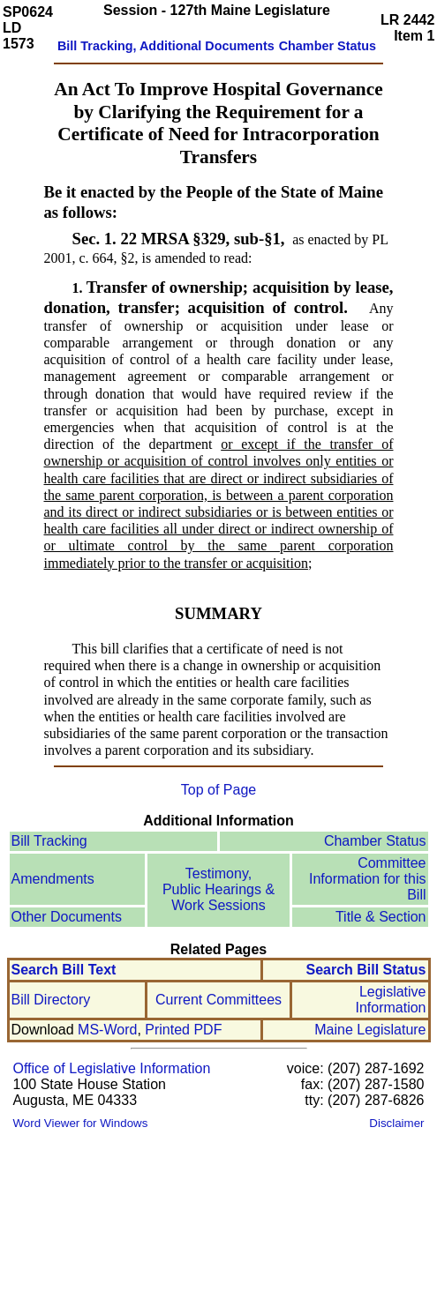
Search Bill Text (64, 969)
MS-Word (107, 1029)
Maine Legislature (370, 1029)
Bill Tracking (49, 840)
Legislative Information (390, 999)
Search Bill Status (365, 969)
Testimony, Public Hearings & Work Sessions (218, 889)
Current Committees (218, 999)
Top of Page (218, 789)
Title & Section (380, 916)
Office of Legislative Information (112, 1068)
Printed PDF (183, 1029)
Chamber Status (375, 840)
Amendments (52, 878)
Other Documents (66, 916)
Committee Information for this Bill (367, 878)
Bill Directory (51, 999)
